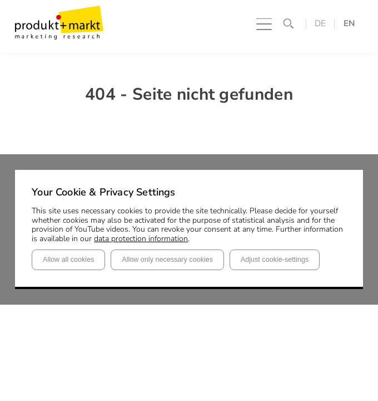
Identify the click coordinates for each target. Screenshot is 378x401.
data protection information (141, 238)
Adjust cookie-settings (275, 259)
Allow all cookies (68, 259)
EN (349, 24)
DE (320, 24)
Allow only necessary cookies (167, 259)
